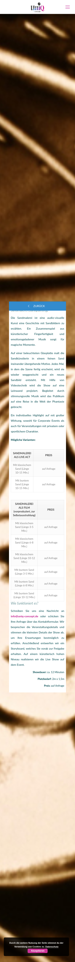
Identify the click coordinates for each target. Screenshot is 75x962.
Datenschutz (51, 946)
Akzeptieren (37, 950)
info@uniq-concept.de (24, 616)
